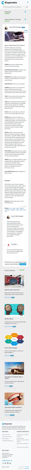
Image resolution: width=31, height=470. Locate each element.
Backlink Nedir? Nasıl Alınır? (12, 290)
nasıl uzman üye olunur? (23, 447)
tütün (24, 209)
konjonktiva (7, 209)
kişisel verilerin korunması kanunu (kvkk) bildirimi (23, 440)
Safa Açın (9, 386)
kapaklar (21, 208)
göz (10, 208)
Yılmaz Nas (9, 415)
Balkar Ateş (9, 355)
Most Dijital (26, 468)
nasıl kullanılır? (5, 438)
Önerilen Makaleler (10, 270)
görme (14, 208)
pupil (21, 209)
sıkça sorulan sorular (7, 436)
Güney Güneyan (10, 326)
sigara (17, 208)
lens (6, 211)
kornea (17, 209)
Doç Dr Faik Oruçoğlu (17, 27)
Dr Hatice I (14, 244)
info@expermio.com (7, 460)
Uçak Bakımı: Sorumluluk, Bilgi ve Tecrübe (14, 377)
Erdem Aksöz (10, 297)
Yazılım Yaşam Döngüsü (11, 348)
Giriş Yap (23, 264)
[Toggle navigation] (27, 2)
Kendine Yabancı (9, 318)
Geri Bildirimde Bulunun (7, 440)
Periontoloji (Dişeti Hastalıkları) (13, 407)
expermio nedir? (6, 434)
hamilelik (13, 209)
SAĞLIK (26, 30)
